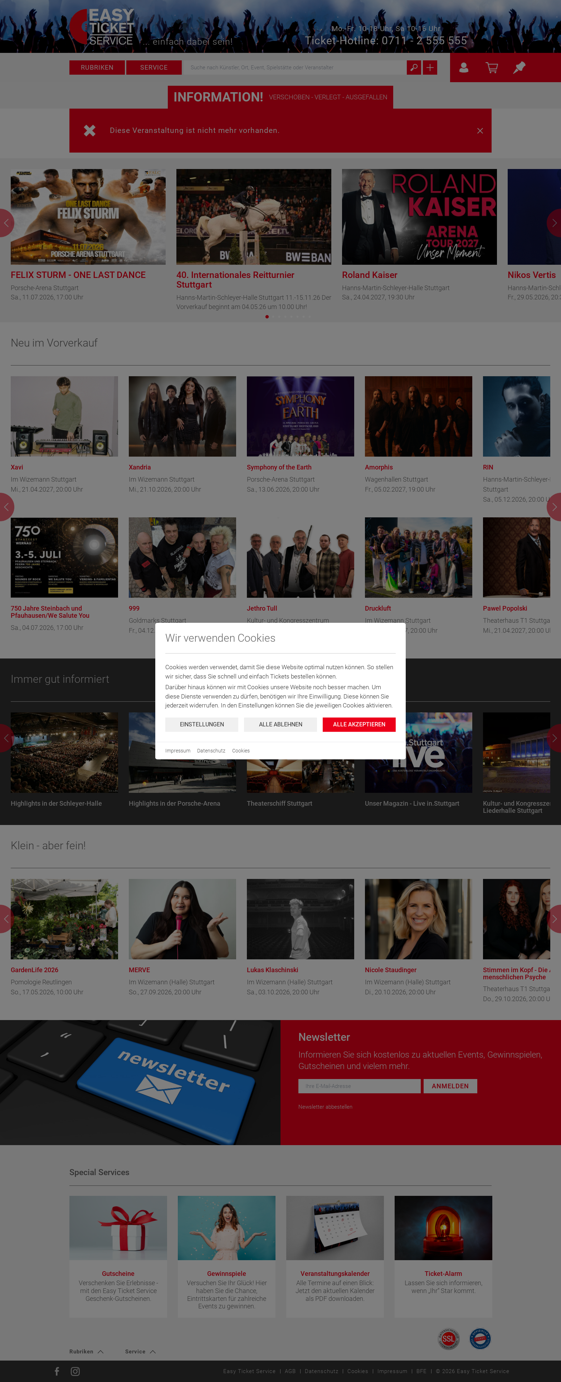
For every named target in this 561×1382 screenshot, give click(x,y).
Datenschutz (211, 751)
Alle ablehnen (280, 724)
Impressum (177, 751)
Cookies (241, 751)
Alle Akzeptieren (359, 724)
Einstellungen (202, 724)
